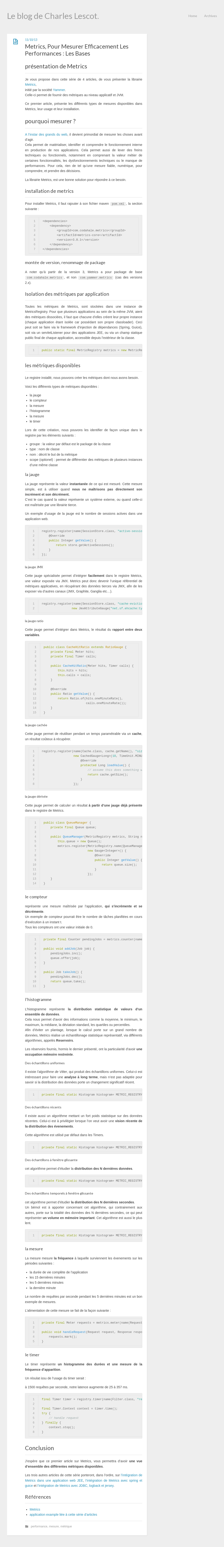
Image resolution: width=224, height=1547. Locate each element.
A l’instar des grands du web (46, 134)
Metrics (30, 84)
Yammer (59, 90)
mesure (54, 1526)
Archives (210, 16)
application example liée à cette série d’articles (63, 1514)
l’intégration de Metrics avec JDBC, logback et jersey (75, 1485)
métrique (66, 1526)
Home (192, 16)
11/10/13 (31, 40)
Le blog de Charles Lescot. (53, 16)
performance (39, 1526)
